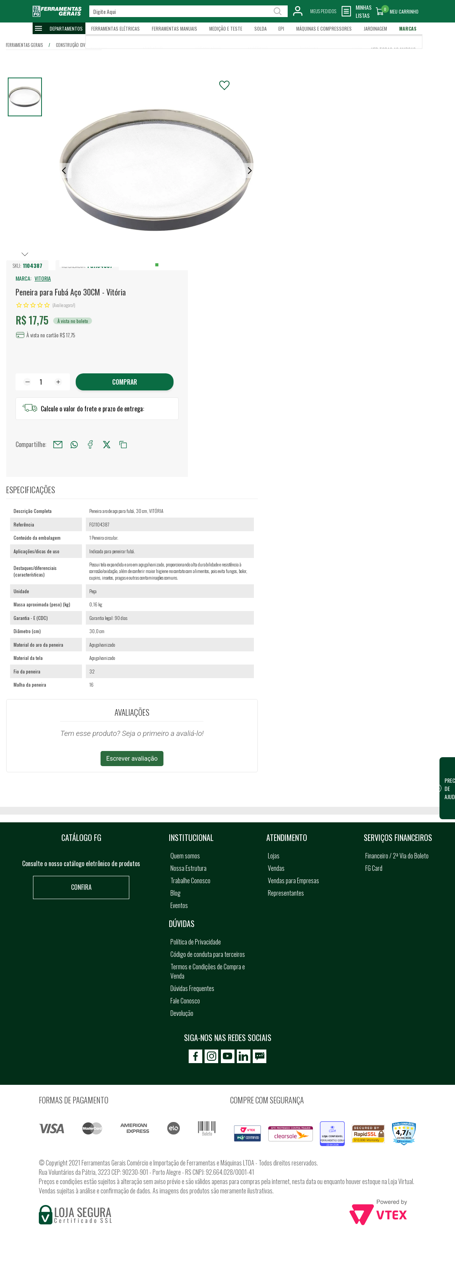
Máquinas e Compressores (324, 28)
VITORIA (43, 278)
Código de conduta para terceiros (207, 954)
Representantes (286, 893)
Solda (260, 28)
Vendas (276, 868)
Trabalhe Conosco (190, 880)
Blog (175, 893)
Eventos (179, 905)
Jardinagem (375, 28)
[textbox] (188, 11)
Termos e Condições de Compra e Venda (207, 971)
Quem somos (185, 855)
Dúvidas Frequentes (192, 988)
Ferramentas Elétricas (115, 28)
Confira (81, 887)
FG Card (373, 868)
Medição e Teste (225, 28)
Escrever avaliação (132, 758)
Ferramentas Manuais (174, 28)
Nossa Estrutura (188, 868)
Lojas (274, 855)
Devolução (181, 1013)
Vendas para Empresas (293, 880)
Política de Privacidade (195, 941)
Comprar (124, 382)
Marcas (408, 28)
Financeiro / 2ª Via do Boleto (397, 855)
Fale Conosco (185, 1000)
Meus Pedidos (323, 11)
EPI (281, 28)
